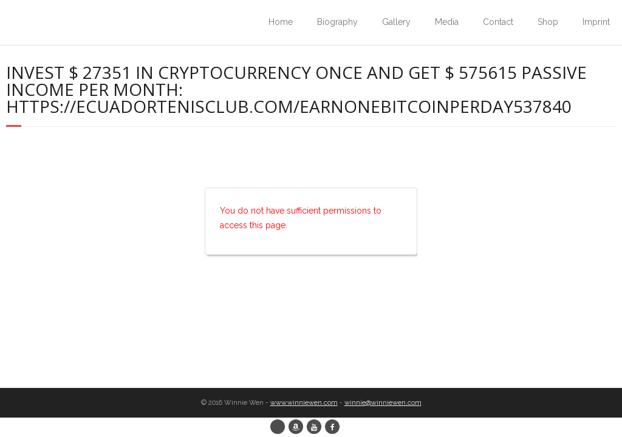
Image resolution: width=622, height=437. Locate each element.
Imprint (596, 22)
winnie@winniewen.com (383, 403)
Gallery (396, 22)
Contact (498, 22)
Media (447, 22)
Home (280, 22)
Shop (548, 22)
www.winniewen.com (304, 403)
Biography (337, 22)
